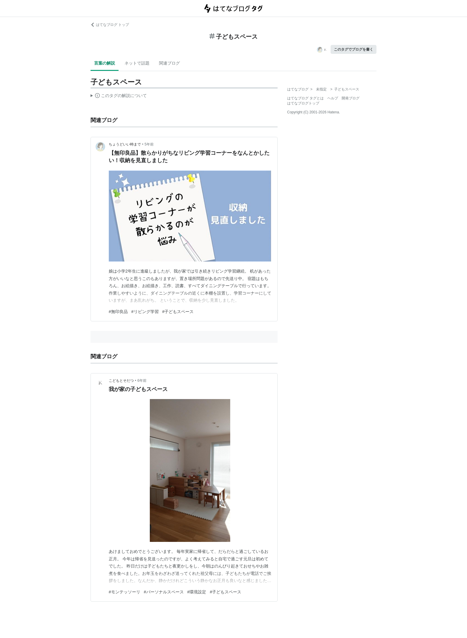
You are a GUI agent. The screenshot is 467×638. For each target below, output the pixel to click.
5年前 (149, 144)
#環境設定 (196, 591)
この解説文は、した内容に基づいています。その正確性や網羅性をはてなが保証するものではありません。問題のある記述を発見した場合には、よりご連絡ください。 (119, 96)
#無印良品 (118, 311)
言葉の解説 (104, 63)
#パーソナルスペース (164, 591)
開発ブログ (350, 98)
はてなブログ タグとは (305, 98)
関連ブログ (169, 63)
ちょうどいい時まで (125, 144)
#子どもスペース (178, 311)
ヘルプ (332, 98)
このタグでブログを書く (353, 49)
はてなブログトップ (303, 103)
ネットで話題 (137, 63)
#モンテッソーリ (124, 591)
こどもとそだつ (121, 381)
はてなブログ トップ (110, 25)
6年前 (142, 381)
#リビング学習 (145, 311)
